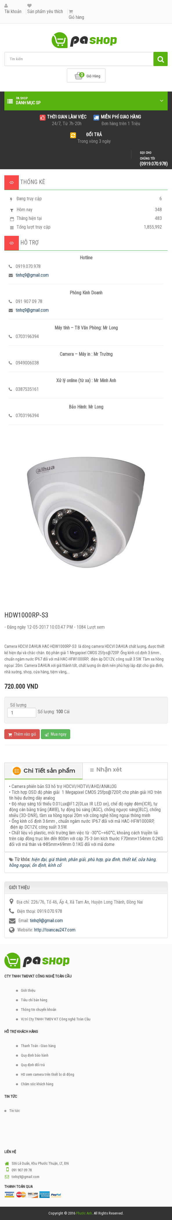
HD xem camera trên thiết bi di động (47, 1074)
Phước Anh (84, 1213)
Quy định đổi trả (33, 1065)
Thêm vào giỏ (22, 734)
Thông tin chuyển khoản (38, 1009)
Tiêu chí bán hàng (34, 1000)
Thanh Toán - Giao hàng (38, 1046)
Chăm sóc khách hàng (37, 1084)
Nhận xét (106, 769)
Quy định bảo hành (34, 1055)
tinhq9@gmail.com (32, 275)
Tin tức (14, 1110)
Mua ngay (55, 734)
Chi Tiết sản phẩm (43, 771)
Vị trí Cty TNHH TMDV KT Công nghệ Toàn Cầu (55, 1019)
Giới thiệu (28, 990)
